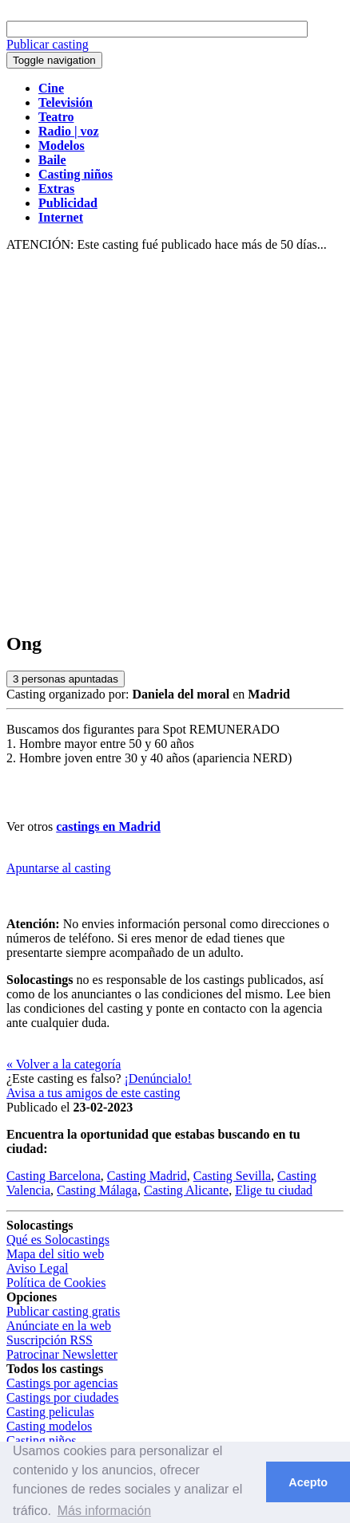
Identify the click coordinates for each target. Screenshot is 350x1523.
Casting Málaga (97, 1190)
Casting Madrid (147, 1176)
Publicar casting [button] (47, 44)
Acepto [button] (308, 1482)
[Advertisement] (175, 442)
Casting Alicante (186, 1190)
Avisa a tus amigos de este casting (93, 1093)
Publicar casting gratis (63, 1311)
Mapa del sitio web (55, 1254)
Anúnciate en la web (58, 1325)
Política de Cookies (55, 1282)
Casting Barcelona (53, 1176)
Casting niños (41, 1440)
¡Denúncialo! (158, 1078)
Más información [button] (104, 1510)
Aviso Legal (37, 1268)
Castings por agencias (62, 1383)
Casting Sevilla (232, 1176)
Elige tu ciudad (273, 1190)
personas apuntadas (65, 679)
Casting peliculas (50, 1412)
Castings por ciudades (62, 1397)
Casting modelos (49, 1426)
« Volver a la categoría (63, 1064)
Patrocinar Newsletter (61, 1354)
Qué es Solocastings (57, 1239)
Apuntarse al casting (58, 868)
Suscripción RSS (49, 1340)
